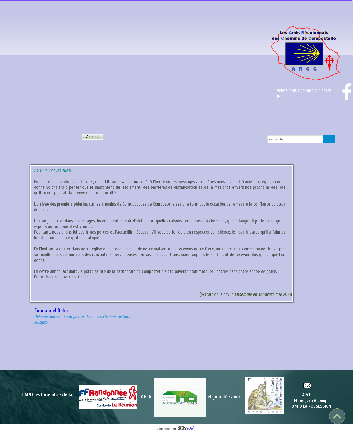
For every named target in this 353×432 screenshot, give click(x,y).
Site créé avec (177, 429)
